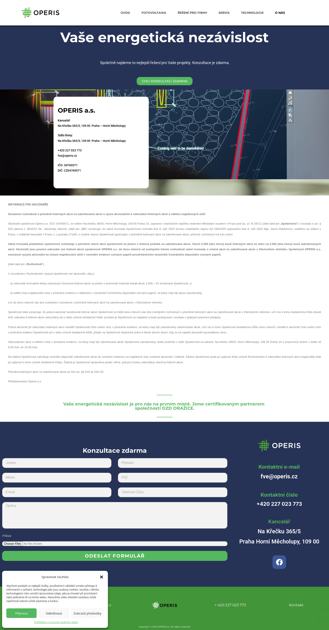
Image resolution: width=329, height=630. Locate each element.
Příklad (6, 536)
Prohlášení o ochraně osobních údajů (56, 622)
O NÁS (280, 13)
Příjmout (21, 613)
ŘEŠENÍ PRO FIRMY (192, 13)
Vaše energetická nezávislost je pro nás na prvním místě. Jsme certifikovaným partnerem (164, 405)
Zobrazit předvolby (87, 613)
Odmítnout (54, 613)
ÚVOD (125, 13)
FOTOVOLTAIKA (154, 13)
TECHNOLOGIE (252, 13)
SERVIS (224, 13)
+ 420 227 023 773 (230, 605)
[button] (101, 577)
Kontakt (296, 605)
